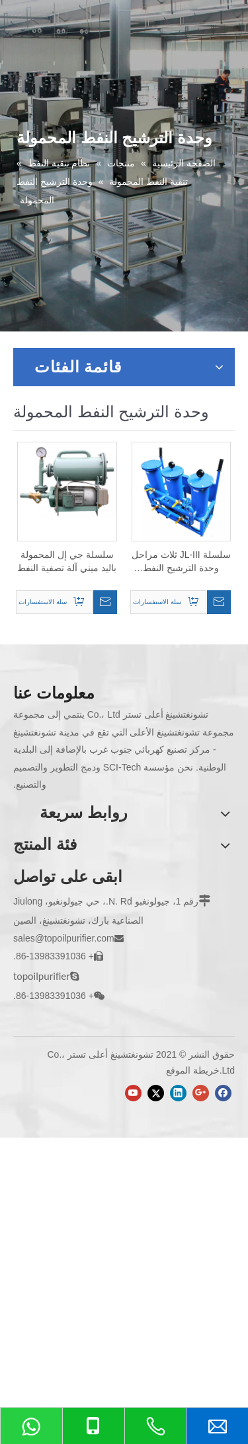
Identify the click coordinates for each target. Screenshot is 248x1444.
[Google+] (200, 1093)
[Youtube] (133, 1093)
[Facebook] (223, 1093)
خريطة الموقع (193, 1070)
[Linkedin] (178, 1093)
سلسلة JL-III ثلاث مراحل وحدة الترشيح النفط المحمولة (181, 561)
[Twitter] (155, 1093)
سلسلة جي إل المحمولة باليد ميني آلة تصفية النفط (66, 561)
